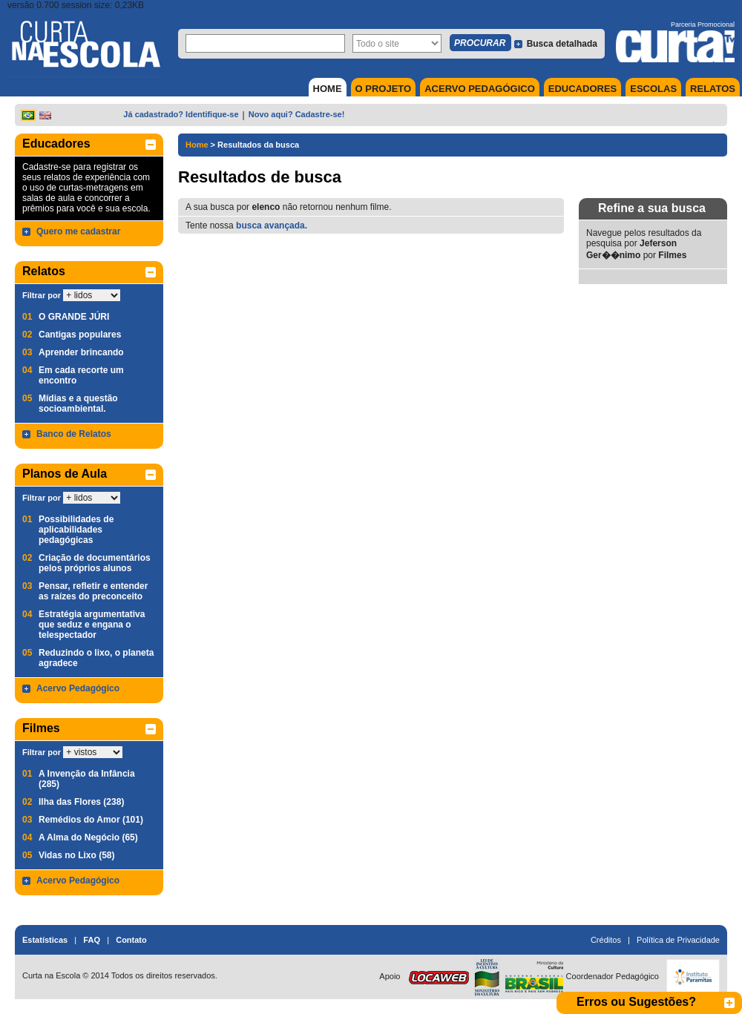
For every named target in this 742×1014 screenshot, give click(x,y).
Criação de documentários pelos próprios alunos (95, 563)
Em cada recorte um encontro (81, 375)
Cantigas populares (80, 334)
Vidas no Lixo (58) (76, 855)
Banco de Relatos (73, 434)
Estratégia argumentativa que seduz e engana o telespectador (92, 624)
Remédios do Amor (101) (91, 819)
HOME (327, 88)
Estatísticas (45, 939)
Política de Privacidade (678, 939)
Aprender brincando (81, 352)
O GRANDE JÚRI (74, 317)
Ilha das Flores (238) (81, 802)
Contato (131, 939)
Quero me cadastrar (78, 231)
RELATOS (712, 88)
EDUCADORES (582, 88)
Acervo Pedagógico (77, 688)
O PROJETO (383, 88)
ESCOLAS (653, 88)
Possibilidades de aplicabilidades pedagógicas (76, 529)
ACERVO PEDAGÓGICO (479, 88)
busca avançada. (271, 225)
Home (197, 144)
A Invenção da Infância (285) (87, 778)
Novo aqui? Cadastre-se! (297, 114)
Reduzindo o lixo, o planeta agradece (96, 658)
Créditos (606, 939)
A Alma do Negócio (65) (88, 837)
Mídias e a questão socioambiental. (78, 403)
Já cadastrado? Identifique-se (180, 114)
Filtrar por (41, 295)
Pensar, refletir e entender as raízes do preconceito (93, 591)
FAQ (91, 939)
